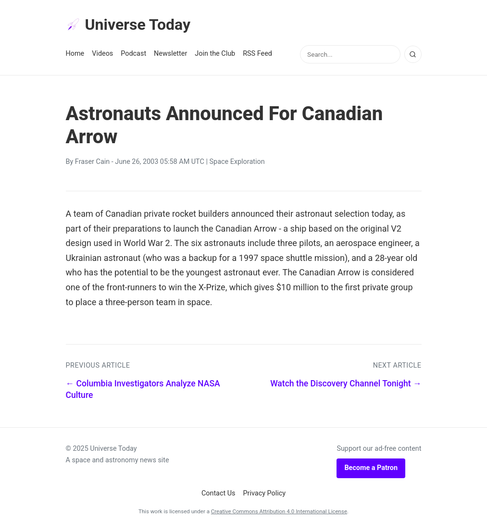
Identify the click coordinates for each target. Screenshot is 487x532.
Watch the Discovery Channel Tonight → (345, 383)
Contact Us (218, 493)
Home (75, 53)
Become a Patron (371, 468)
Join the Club (215, 53)
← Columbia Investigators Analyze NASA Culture (143, 389)
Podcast (133, 53)
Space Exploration (237, 162)
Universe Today (128, 24)
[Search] (413, 54)
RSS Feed (257, 53)
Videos (102, 53)
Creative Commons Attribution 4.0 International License (279, 511)
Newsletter (170, 53)
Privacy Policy (264, 493)
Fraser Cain (92, 162)
